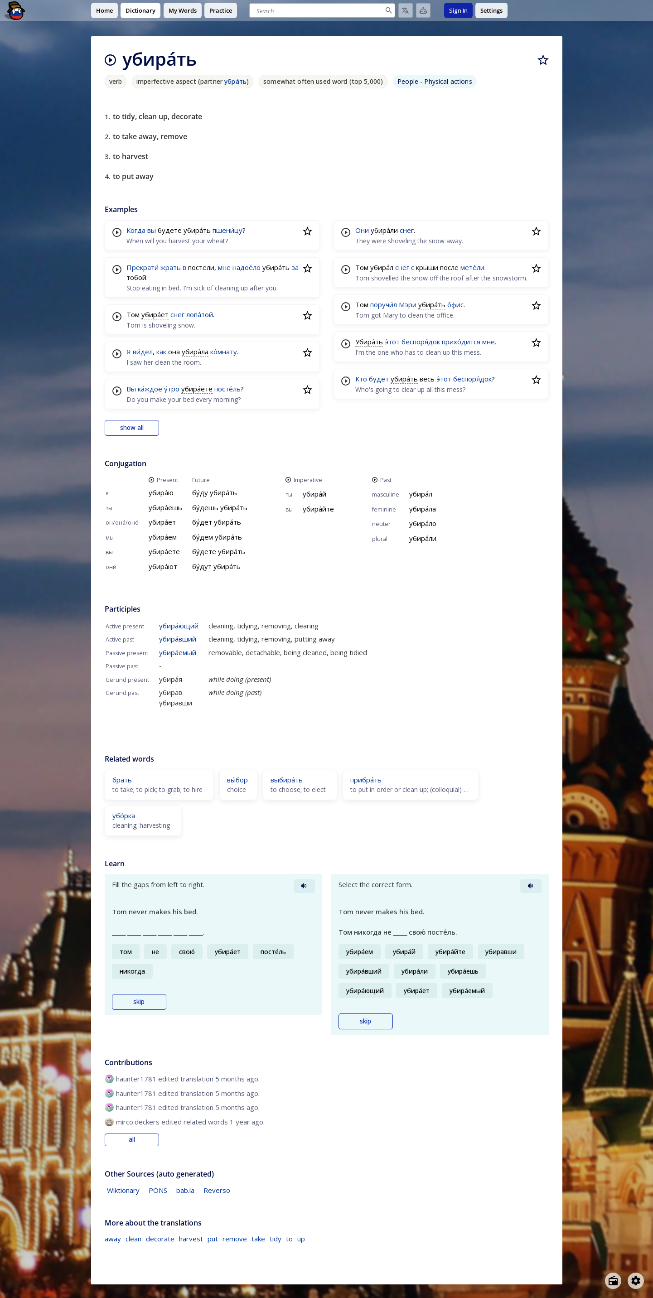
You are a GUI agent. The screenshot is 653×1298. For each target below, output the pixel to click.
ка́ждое (150, 388)
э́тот (392, 341)
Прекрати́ (142, 267)
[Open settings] (636, 1281)
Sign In (458, 10)
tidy (275, 1238)
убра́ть (235, 81)
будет (379, 378)
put (213, 1238)
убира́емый (177, 652)
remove (235, 1238)
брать (122, 779)
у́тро (171, 388)
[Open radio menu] (613, 1281)
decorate (160, 1238)
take (258, 1238)
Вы (131, 388)
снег (177, 314)
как (161, 351)
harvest (191, 1238)
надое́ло (246, 267)
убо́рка (123, 815)
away (113, 1238)
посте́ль (227, 388)
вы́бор (237, 779)
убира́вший (177, 638)
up (301, 1238)
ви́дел (143, 351)
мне (224, 267)
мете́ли (472, 267)
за (295, 267)
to (289, 1238)
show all (132, 428)
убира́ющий (178, 625)
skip (139, 1002)
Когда (135, 230)
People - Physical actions (434, 81)
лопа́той (199, 314)
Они (362, 230)
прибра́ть (366, 779)
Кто (361, 378)
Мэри (407, 304)
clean (133, 1238)
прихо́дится (461, 341)
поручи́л (383, 304)
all (132, 1139)
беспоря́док (420, 341)
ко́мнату (223, 351)
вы (151, 230)
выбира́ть (287, 779)
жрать (170, 267)
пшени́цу (227, 230)
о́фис (455, 304)
